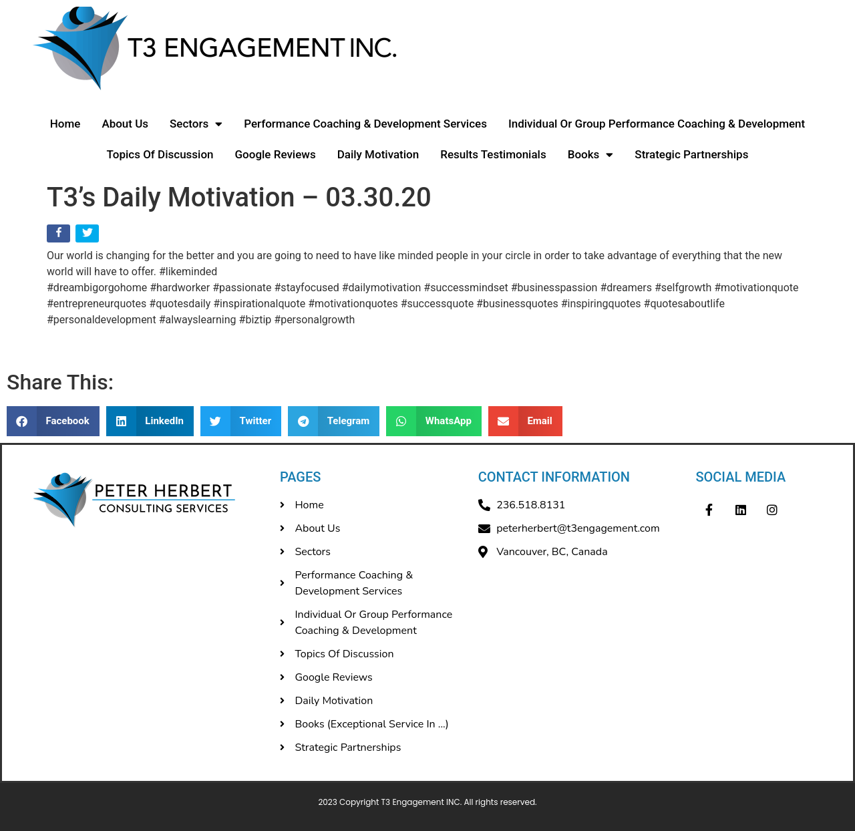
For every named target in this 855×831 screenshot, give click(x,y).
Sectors (196, 124)
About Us (125, 123)
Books (591, 154)
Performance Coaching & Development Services (365, 123)
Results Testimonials (493, 154)
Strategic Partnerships (691, 154)
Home (65, 123)
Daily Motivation (378, 154)
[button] (53, 421)
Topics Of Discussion (160, 154)
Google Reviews (275, 154)
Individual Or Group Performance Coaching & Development (656, 123)
